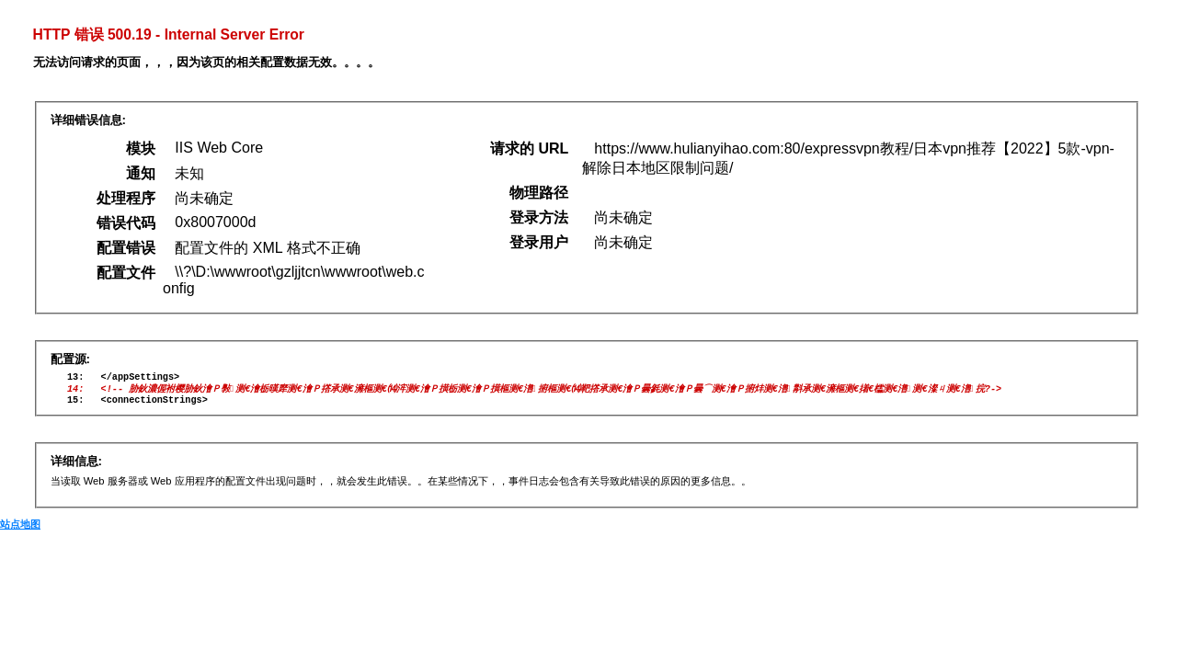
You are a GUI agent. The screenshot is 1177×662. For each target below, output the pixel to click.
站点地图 (20, 530)
